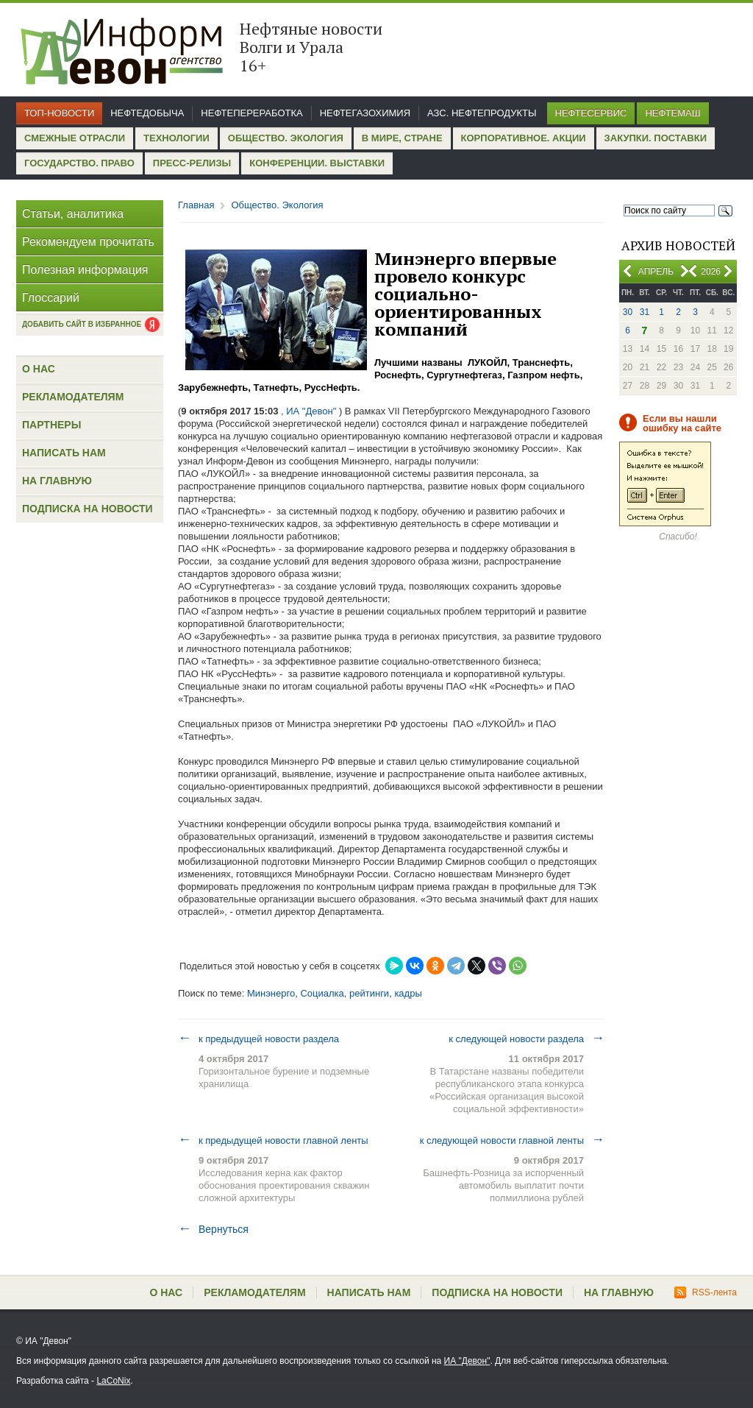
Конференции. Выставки (317, 163)
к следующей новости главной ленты (512, 1140)
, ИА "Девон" (308, 411)
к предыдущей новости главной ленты (273, 1140)
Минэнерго (271, 993)
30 (627, 312)
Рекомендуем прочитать (88, 242)
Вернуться (213, 1229)
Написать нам (64, 453)
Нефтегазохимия (365, 112)
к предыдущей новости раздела (258, 1038)
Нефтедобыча (147, 112)
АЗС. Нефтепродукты (481, 112)
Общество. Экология (285, 138)
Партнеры (51, 425)
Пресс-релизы (192, 163)
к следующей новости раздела (526, 1038)
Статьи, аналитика (73, 214)
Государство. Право (79, 163)
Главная (196, 205)
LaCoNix (113, 1381)
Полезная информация (85, 269)
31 (644, 312)
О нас (38, 369)
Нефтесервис (591, 112)
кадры (407, 993)
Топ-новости (59, 112)
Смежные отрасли (74, 138)
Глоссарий (50, 297)
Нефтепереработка (251, 112)
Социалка (321, 993)
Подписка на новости (87, 508)
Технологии (176, 138)
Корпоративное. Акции (523, 138)
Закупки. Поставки (655, 138)
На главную (57, 481)
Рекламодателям (73, 397)
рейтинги (369, 993)
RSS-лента (705, 1292)
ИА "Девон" (467, 1361)
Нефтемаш (672, 112)
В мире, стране (402, 138)
